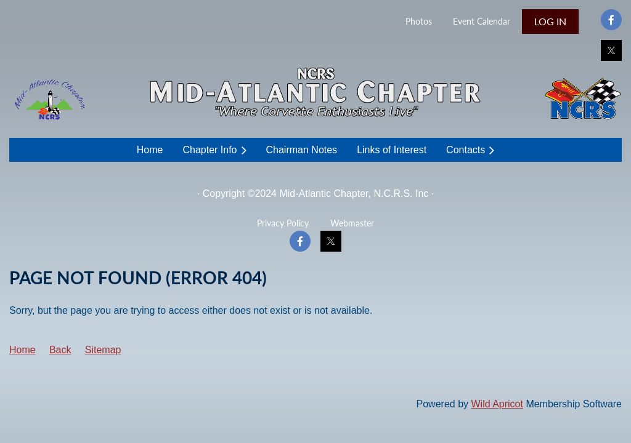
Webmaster (352, 223)
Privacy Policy (283, 223)
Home (22, 350)
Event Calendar (481, 21)
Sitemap (103, 350)
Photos (418, 21)
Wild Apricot (497, 404)
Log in (550, 21)
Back (60, 350)
